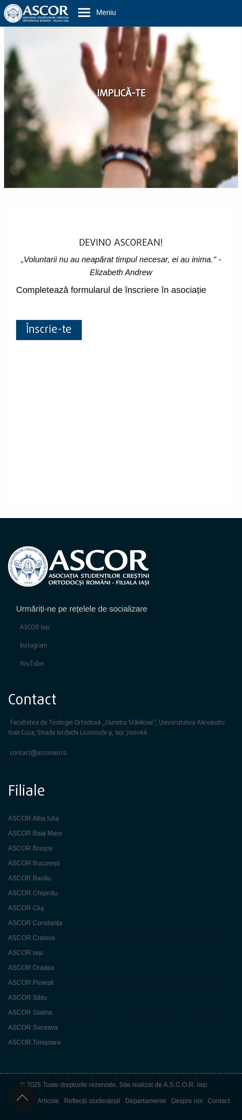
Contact (219, 1100)
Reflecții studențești (92, 1100)
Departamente (145, 1100)
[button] (97, 13)
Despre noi (186, 1100)
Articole (48, 1100)
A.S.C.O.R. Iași (185, 1084)
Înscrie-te (49, 330)
